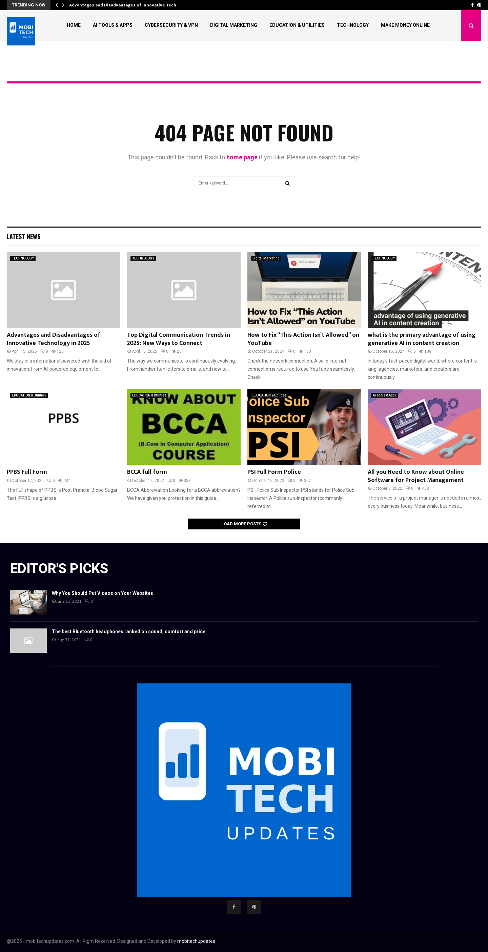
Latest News (23, 236)
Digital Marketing (266, 258)
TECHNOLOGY (353, 25)
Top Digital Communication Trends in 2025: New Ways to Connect (178, 339)
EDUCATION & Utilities (297, 25)
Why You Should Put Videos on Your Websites (102, 593)
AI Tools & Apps (113, 25)
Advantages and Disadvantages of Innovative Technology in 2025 (53, 339)
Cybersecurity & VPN (171, 25)
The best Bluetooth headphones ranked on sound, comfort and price (128, 631)
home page (242, 157)
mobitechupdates (196, 941)
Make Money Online (405, 25)
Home (74, 25)
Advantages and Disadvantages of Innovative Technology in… (134, 5)
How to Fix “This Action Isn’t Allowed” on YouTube (303, 339)
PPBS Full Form (27, 472)
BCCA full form (147, 472)
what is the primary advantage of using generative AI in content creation (421, 339)
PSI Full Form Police (274, 472)
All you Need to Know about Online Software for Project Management (416, 476)
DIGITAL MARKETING (233, 25)
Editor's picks (59, 569)
